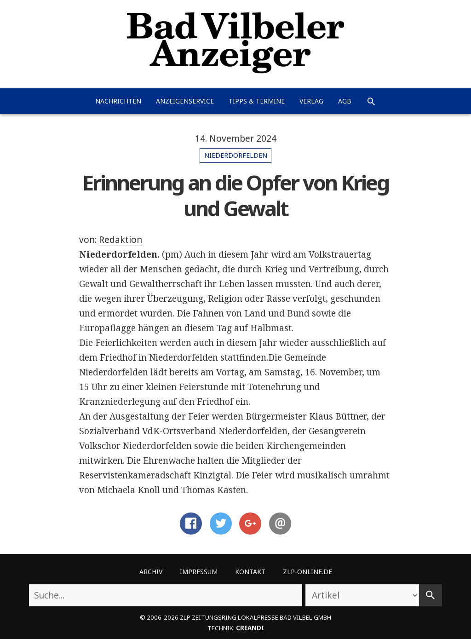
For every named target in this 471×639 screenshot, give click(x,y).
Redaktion (120, 240)
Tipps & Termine (257, 101)
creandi (250, 628)
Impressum (199, 571)
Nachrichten (118, 101)
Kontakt (250, 571)
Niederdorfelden (235, 155)
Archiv (150, 571)
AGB (344, 101)
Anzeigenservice (185, 101)
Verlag (311, 101)
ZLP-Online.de (307, 571)
